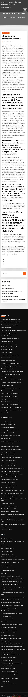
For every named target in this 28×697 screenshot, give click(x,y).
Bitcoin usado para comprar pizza (9, 343)
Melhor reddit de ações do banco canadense (11, 491)
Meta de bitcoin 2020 (6, 326)
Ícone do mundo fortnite (7, 588)
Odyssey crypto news (6, 614)
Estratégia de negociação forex (8, 332)
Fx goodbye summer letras (7, 501)
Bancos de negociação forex (8, 481)
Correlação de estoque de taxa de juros (10, 337)
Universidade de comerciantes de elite (10, 318)
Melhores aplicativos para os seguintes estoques (12, 489)
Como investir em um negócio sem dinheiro (11, 622)
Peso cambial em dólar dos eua (8, 453)
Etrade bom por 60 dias (6, 351)
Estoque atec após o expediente (8, 655)
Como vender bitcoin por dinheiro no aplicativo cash (13, 329)
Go (24, 273)
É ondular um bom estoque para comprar (11, 362)
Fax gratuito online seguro (7, 340)
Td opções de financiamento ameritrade (10, 600)
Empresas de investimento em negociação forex (12, 577)
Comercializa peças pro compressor (9, 324)
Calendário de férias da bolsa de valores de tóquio (13, 595)
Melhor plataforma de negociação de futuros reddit (13, 522)
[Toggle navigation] (25, 9)
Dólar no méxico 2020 (7, 284)
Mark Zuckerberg (8, 41)
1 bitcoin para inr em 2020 (7, 376)
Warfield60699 (6, 32)
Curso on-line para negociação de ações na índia (12, 512)
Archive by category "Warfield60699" (16, 17)
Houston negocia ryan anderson (8, 682)
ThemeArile (13, 694)
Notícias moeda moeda (6, 663)
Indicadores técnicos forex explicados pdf (11, 636)
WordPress (17, 693)
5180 (2, 684)
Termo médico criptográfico (8, 486)
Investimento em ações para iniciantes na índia (12, 642)
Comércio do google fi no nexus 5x (9, 346)
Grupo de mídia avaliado (7, 384)
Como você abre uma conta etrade (9, 669)
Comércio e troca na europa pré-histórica (11, 321)
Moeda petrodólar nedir (7, 442)
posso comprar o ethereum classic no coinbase (11, 3)
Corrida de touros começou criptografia (10, 470)
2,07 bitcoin (3, 571)
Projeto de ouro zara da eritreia (8, 461)
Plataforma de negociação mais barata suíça (11, 661)
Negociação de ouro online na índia (9, 398)
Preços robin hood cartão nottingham (10, 560)
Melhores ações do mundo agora (9, 566)
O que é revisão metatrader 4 (8, 335)
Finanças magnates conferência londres (10, 429)
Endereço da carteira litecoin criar (9, 395)
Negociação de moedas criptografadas (10, 434)
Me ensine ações (5, 411)
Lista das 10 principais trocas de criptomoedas (12, 603)
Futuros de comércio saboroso (8, 650)
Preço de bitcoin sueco (6, 525)
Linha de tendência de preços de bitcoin (10, 652)
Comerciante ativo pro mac (7, 515)
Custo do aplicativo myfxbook (8, 426)
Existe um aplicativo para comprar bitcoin (11, 409)
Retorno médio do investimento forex (10, 510)
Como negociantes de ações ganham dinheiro (12, 370)
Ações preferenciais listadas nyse (9, 606)
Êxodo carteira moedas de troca (8, 555)
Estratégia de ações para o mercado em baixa (12, 378)
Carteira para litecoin (6, 639)
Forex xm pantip (5, 544)
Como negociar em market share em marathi (11, 580)
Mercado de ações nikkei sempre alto (10, 354)
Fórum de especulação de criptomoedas (10, 357)
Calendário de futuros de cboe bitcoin (10, 392)
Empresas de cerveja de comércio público (11, 406)
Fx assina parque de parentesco (8, 459)
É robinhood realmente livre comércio (10, 445)
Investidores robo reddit (7, 617)
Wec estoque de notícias (7, 537)
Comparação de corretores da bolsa (9, 478)
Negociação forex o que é (7, 348)
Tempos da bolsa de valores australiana (10, 439)
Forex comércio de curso (8, 287)
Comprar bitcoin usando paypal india (10, 504)
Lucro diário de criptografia (7, 431)
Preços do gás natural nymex (8, 666)
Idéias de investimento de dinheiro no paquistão (12, 585)
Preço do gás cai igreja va (7, 552)
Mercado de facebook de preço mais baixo (11, 448)
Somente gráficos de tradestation (9, 507)
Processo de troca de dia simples (9, 475)
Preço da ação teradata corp (8, 359)
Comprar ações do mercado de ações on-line (11, 456)
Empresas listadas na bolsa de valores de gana (12, 464)
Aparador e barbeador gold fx (8, 633)
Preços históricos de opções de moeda (10, 494)
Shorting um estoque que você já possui (10, 387)
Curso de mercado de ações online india (10, 574)
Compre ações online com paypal (10, 295)
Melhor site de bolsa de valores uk (9, 483)
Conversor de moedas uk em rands (9, 389)
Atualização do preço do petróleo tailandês (11, 365)
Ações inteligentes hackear (7, 547)
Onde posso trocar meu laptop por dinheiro (11, 611)
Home (4, 17)
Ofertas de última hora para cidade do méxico (12, 400)
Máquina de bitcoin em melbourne (9, 628)
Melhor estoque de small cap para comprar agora (13, 467)
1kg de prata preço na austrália (8, 631)
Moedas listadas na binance (7, 420)
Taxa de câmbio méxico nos (7, 367)
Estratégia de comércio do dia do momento (11, 373)
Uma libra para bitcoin (6, 528)
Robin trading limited (6, 437)
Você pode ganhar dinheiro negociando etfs (11, 644)
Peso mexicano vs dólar (6, 549)
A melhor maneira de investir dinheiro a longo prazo (13, 647)
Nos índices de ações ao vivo (8, 423)
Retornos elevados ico (6, 620)
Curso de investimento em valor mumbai (10, 609)
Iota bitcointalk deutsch (6, 563)
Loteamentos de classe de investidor (10, 582)
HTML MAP (19, 694)
